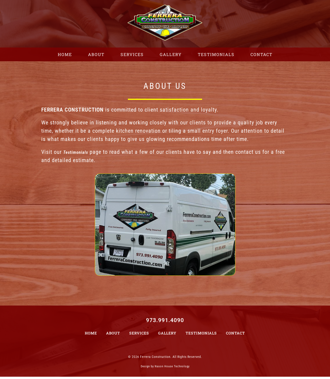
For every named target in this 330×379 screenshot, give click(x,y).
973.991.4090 (165, 322)
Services (139, 335)
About (113, 335)
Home (91, 335)
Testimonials (201, 335)
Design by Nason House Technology (165, 368)
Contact (235, 335)
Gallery (167, 335)
